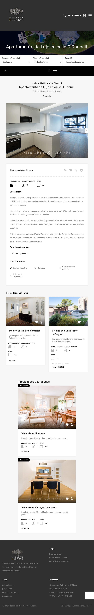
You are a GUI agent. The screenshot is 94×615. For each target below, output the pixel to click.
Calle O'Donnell (55, 83)
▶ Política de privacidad (59, 561)
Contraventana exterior (68, 268)
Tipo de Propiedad (41, 58)
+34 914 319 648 (73, 15)
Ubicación (69, 58)
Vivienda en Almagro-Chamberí (38, 507)
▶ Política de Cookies (58, 558)
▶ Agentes (7, 596)
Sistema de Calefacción (18, 275)
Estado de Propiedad (11, 58)
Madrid (43, 83)
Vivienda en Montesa (33, 433)
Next (86, 130)
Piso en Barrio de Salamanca (25, 330)
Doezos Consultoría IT (82, 606)
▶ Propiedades (8, 585)
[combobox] (15, 63)
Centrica (41, 268)
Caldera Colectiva (20, 268)
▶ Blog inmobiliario (10, 592)
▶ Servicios (7, 589)
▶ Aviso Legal (55, 554)
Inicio (34, 83)
